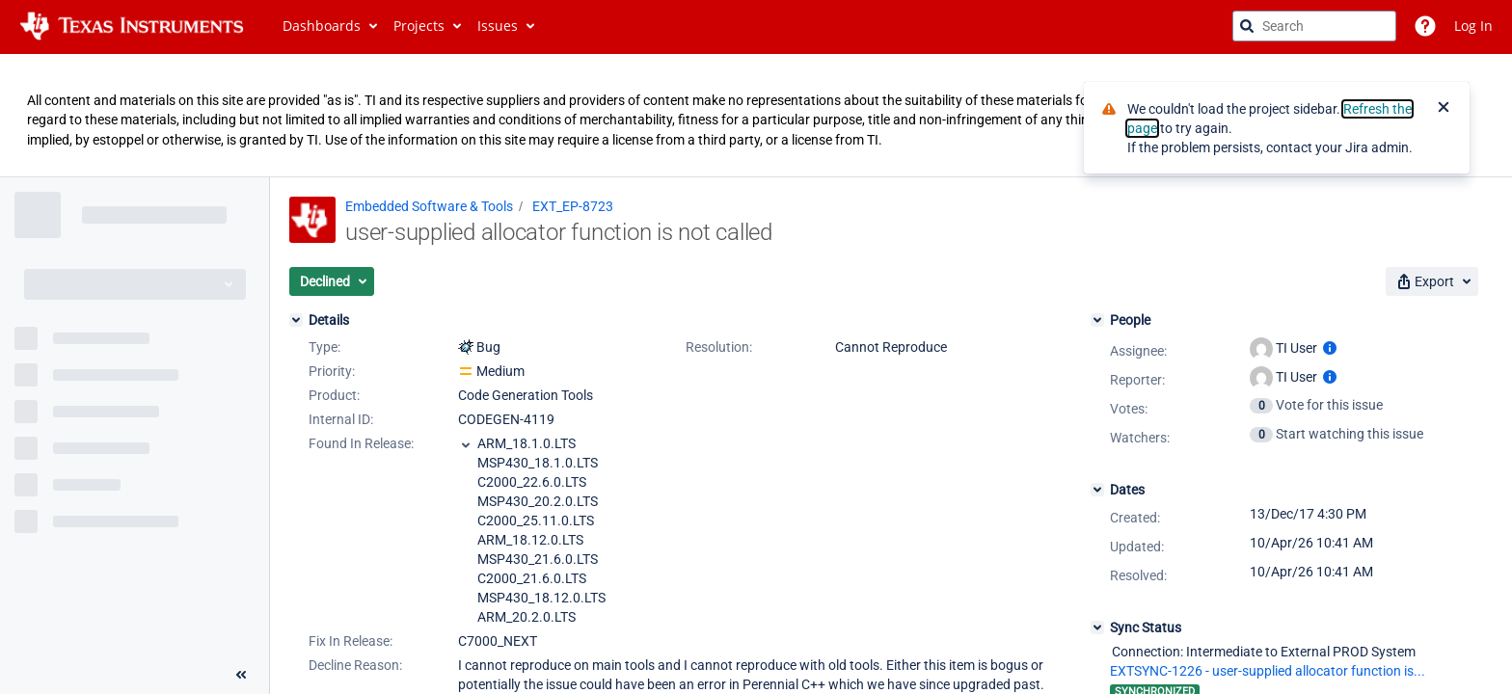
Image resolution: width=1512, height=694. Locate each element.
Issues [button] (497, 25)
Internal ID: (341, 419)
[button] (331, 281)
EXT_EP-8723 (572, 206)
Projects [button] (419, 25)
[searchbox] (1314, 26)
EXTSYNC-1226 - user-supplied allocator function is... (1267, 671)
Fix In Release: (350, 641)
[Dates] (1097, 489)
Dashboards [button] (322, 25)
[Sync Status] (1097, 627)
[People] (1097, 320)
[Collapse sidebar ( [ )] (241, 674)
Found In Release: (361, 443)
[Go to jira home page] (132, 26)
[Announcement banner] (756, 115)
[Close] (1443, 109)
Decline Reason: (355, 665)
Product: (334, 395)
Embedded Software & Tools (429, 206)
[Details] (296, 320)
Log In (1473, 25)
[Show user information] (1329, 348)
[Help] (1425, 26)
